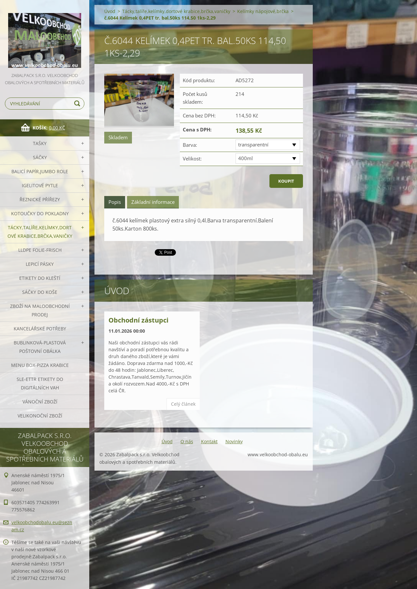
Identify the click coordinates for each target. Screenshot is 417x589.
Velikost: (192, 158)
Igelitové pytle (40, 185)
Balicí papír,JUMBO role (39, 171)
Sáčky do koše (39, 292)
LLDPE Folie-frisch (40, 250)
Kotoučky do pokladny (40, 213)
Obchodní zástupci (138, 320)
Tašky (40, 143)
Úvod (109, 11)
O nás (186, 441)
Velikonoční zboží (40, 416)
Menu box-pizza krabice (40, 365)
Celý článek (183, 404)
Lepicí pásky (40, 264)
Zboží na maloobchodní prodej (40, 310)
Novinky (234, 441)
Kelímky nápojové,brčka (263, 11)
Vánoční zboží (39, 402)
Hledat (78, 103)
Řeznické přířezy (40, 199)
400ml (245, 158)
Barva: (190, 145)
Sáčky (40, 157)
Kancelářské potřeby (40, 328)
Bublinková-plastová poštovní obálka (40, 347)
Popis (114, 202)
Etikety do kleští (39, 278)
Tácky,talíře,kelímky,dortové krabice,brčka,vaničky (39, 231)
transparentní (253, 144)
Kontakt (209, 441)
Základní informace (153, 202)
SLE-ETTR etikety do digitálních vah (40, 383)
